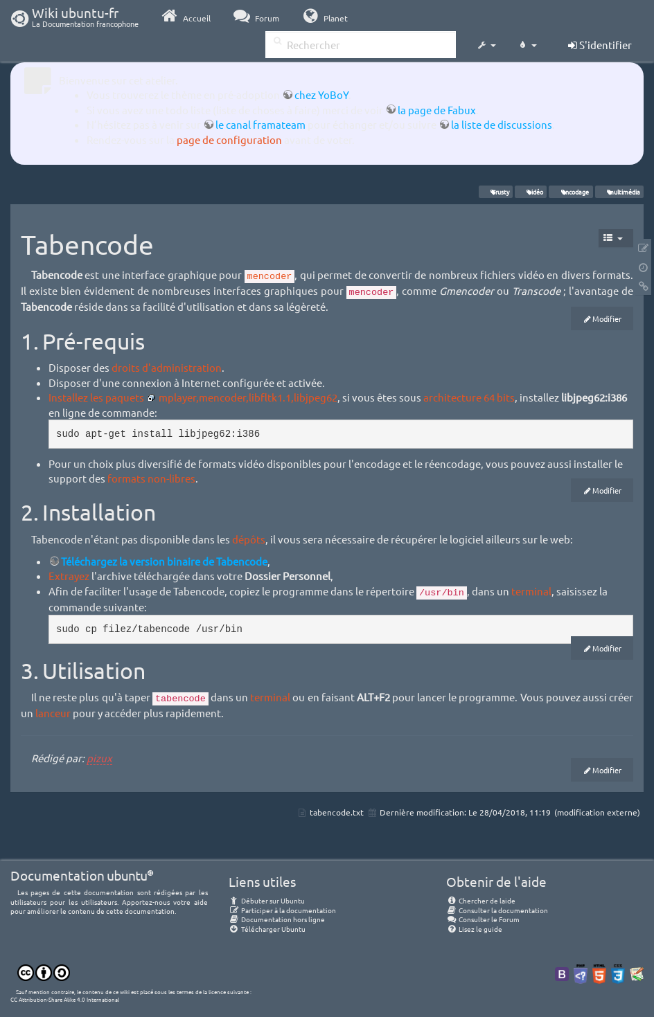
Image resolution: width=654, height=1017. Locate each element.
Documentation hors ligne (277, 919)
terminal (531, 590)
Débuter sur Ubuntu (267, 900)
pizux (99, 757)
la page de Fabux (437, 109)
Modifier (606, 318)
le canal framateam (260, 124)
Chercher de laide (480, 900)
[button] (486, 45)
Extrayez (68, 575)
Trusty (495, 192)
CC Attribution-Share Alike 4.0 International (64, 999)
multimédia (619, 192)
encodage (571, 192)
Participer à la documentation (282, 910)
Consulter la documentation (497, 910)
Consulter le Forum (483, 919)
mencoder (269, 276)
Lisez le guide (474, 929)
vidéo (530, 192)
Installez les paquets (96, 397)
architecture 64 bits (469, 397)
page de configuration (229, 139)
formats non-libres (151, 478)
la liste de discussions (501, 124)
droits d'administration (167, 367)
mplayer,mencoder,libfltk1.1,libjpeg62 (248, 397)
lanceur (53, 712)
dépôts (248, 539)
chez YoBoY (321, 94)
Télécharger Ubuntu (267, 929)
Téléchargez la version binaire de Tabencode (164, 561)
